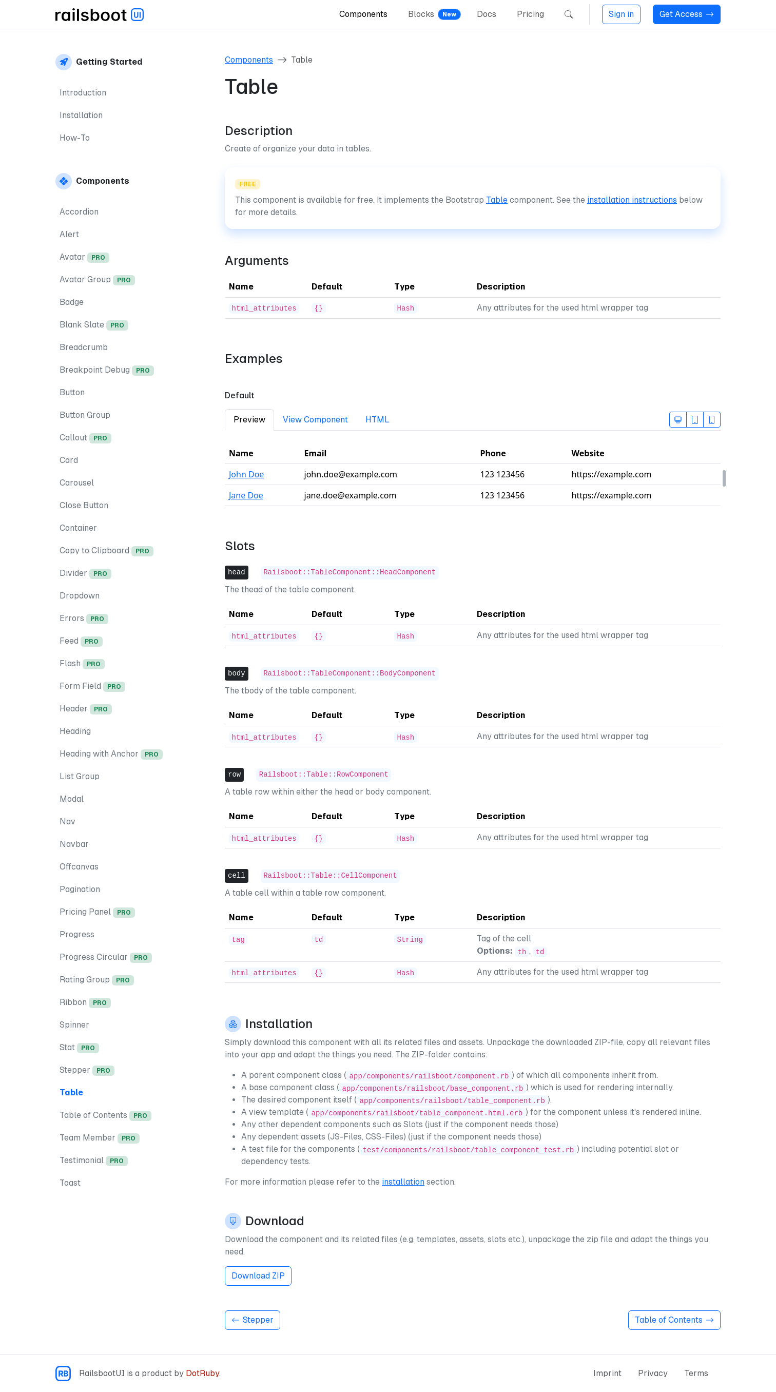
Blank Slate (94, 325)
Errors (84, 618)
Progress (77, 934)
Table (71, 1092)
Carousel (77, 483)
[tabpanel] (473, 478)
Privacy (653, 1373)
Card (69, 460)
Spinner (74, 1025)
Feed (81, 641)
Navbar (74, 844)
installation (403, 1182)
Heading (75, 731)
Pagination (80, 889)
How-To (75, 138)
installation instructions (632, 200)
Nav (67, 821)
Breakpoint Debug (107, 370)
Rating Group (97, 980)
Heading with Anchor (111, 754)
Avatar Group (97, 280)
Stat (79, 1047)
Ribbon (85, 1002)
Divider (85, 573)
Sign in (621, 14)
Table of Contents (105, 1115)
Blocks (421, 14)
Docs (486, 14)
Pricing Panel (97, 912)
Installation (81, 115)
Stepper (87, 1070)
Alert (69, 234)
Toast (70, 1183)
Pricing (530, 14)
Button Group (85, 415)
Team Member (100, 1138)
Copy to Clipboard (106, 551)
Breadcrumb (84, 347)
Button (72, 392)
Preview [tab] (249, 419)
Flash (82, 664)
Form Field (92, 686)
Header (86, 709)
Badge (72, 302)
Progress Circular (106, 957)
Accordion (79, 212)
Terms (696, 1373)
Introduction (83, 93)
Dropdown (80, 596)
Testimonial (94, 1160)
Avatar (84, 257)
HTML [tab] (377, 419)
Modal (72, 799)
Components (363, 14)
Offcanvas (79, 867)
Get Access (686, 14)
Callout (85, 438)
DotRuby (202, 1373)
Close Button (84, 505)
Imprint (607, 1373)
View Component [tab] (315, 419)
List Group (80, 776)
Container (78, 528)
